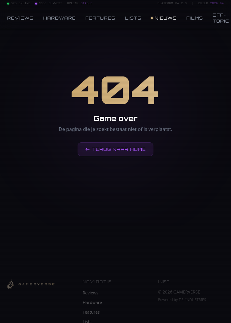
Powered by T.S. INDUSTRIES (182, 299)
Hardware (59, 17)
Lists (133, 17)
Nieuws (164, 17)
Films (194, 17)
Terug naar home (115, 149)
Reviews (20, 17)
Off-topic (221, 17)
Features (100, 17)
